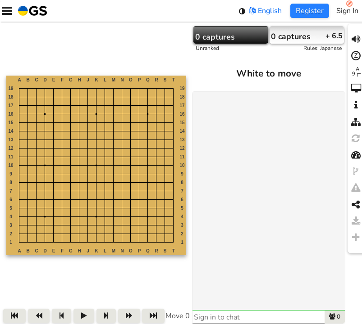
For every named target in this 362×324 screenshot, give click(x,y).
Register (310, 11)
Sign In (347, 11)
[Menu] (7, 11)
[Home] (30, 10)
